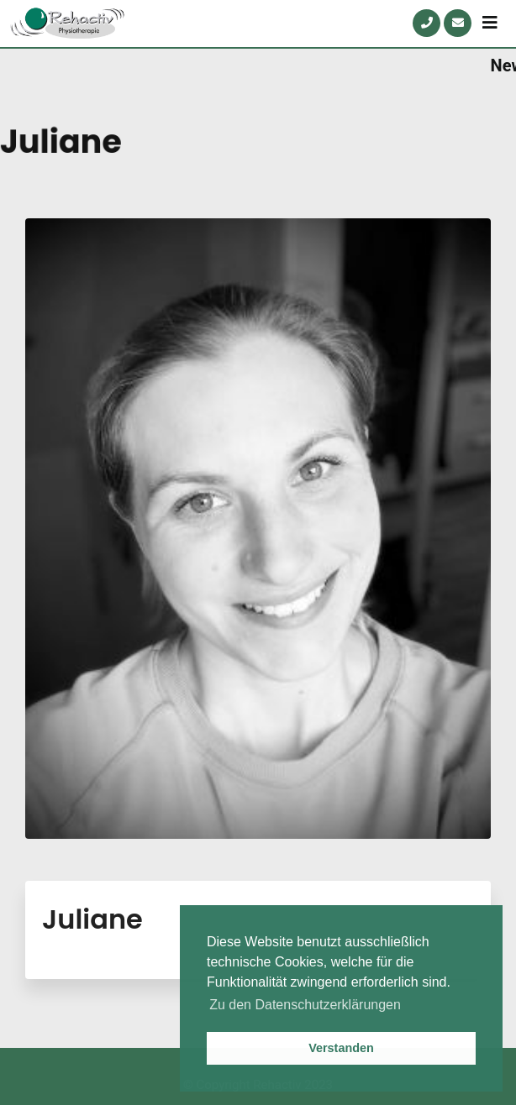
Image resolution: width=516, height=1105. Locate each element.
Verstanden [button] (341, 1048)
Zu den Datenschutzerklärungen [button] (305, 1005)
